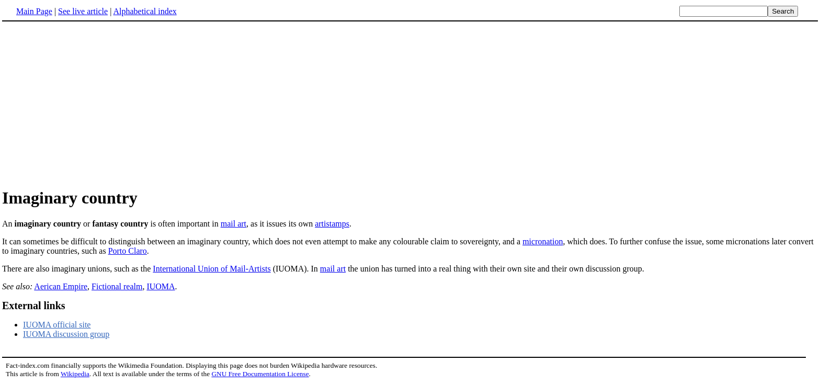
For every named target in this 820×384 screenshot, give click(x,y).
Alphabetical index (144, 11)
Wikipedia (75, 374)
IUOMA (160, 286)
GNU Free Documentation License (260, 374)
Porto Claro (127, 250)
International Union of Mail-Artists (211, 268)
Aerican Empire (60, 286)
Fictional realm (117, 286)
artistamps (332, 223)
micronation (542, 241)
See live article (83, 11)
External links (33, 305)
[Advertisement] (410, 104)
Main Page (34, 11)
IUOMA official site (56, 324)
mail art (233, 223)
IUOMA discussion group (66, 334)
